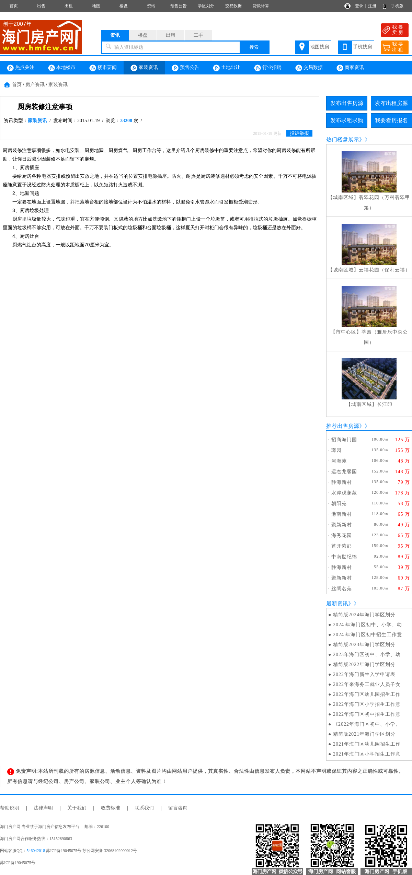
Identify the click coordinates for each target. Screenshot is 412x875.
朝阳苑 (339, 503)
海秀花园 (341, 535)
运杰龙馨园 (344, 471)
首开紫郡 (341, 546)
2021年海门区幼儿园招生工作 (367, 744)
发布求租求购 (346, 120)
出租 (69, 5)
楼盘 (123, 5)
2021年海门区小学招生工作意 (367, 754)
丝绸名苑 (341, 588)
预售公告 (178, 5)
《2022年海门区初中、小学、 (367, 724)
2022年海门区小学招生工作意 (367, 704)
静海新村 (341, 482)
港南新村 (341, 514)
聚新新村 (341, 524)
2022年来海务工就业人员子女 (367, 684)
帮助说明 (9, 807)
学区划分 (206, 5)
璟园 (336, 450)
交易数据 (233, 5)
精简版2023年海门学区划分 (364, 644)
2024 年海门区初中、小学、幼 (367, 624)
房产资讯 (35, 84)
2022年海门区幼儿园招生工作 (367, 694)
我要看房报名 (391, 120)
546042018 (35, 850)
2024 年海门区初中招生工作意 (367, 634)
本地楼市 (62, 68)
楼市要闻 (103, 68)
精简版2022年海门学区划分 (364, 664)
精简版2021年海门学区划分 (364, 734)
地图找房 (319, 46)
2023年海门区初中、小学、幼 (367, 654)
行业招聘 (268, 68)
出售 (41, 5)
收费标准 (110, 807)
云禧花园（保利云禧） (384, 269)
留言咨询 (177, 807)
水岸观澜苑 (344, 492)
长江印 (384, 404)
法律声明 (43, 807)
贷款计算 (261, 5)
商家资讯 (350, 68)
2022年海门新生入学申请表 (364, 674)
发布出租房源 (391, 103)
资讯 (151, 5)
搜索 (254, 47)
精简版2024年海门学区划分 (364, 614)
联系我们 (144, 807)
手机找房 (362, 46)
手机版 (397, 5)
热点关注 (20, 68)
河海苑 (339, 461)
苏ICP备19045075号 (17, 862)
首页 (14, 5)
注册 (372, 5)
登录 (359, 5)
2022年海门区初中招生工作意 (367, 714)
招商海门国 (344, 439)
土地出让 (226, 68)
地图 (96, 5)
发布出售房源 (346, 103)
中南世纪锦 (344, 556)
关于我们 (77, 807)
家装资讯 (144, 68)
